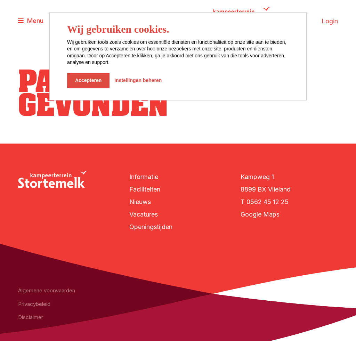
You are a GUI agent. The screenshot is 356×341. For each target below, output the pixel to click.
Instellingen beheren (138, 80)
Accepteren (88, 80)
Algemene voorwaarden (46, 290)
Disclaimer (30, 317)
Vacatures (143, 214)
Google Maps (260, 214)
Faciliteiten (144, 189)
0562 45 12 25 (267, 201)
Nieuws (140, 201)
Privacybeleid (34, 304)
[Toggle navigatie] (30, 21)
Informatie (143, 176)
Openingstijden (150, 226)
